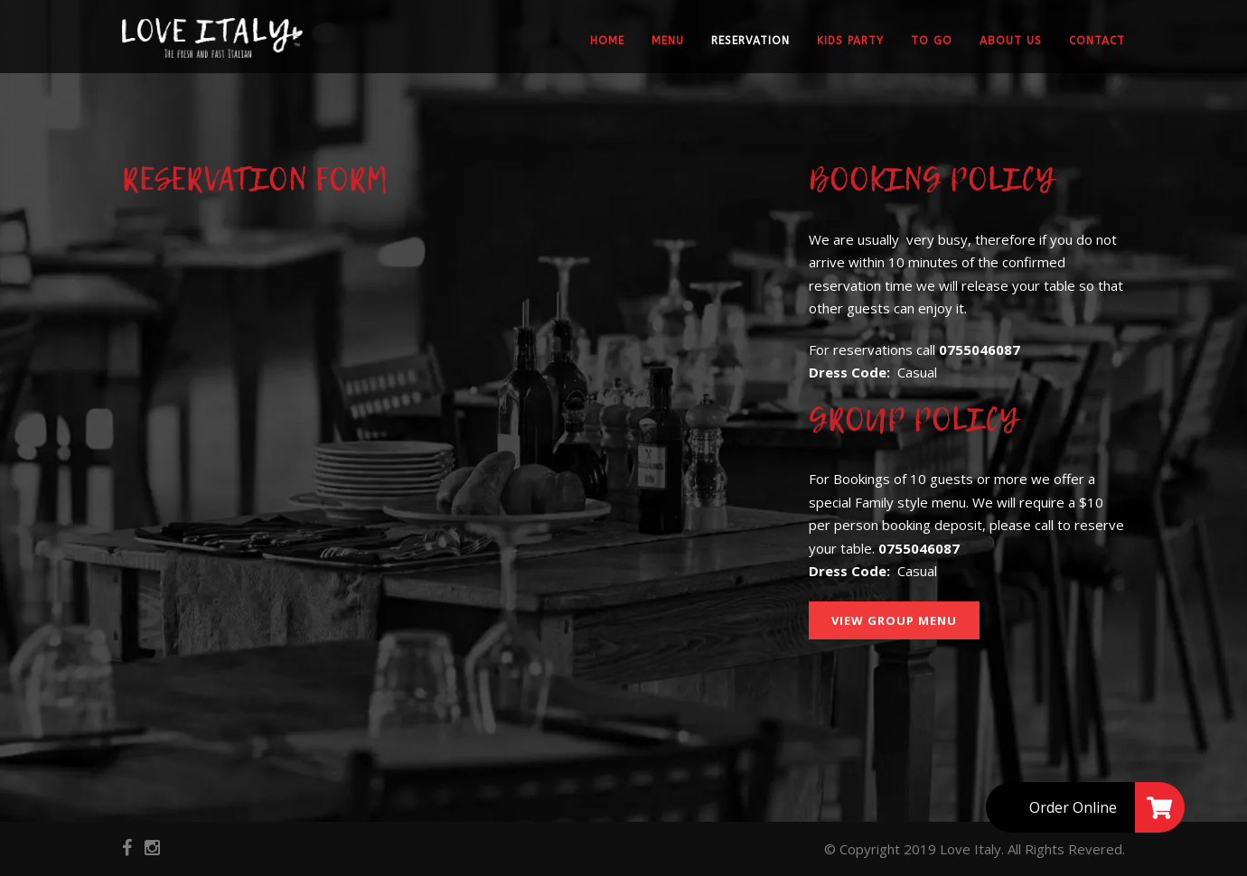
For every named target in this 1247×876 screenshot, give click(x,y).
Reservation (750, 40)
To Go (931, 40)
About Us (1011, 40)
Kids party (850, 40)
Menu (668, 40)
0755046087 (979, 349)
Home (607, 40)
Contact (1097, 40)
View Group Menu (894, 620)
